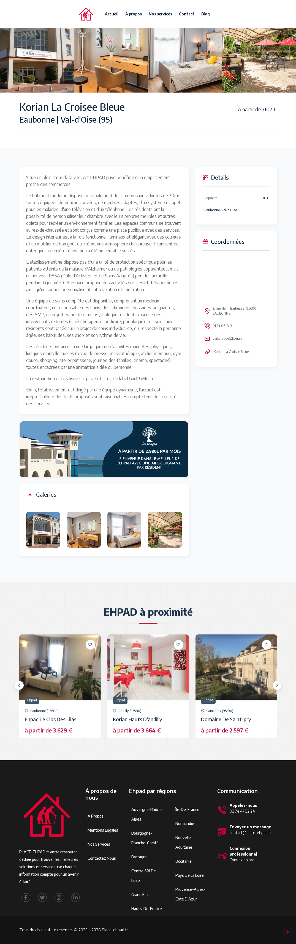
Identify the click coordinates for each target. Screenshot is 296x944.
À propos (133, 14)
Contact (186, 14)
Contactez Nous (102, 858)
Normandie (184, 823)
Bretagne (139, 856)
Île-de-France (187, 809)
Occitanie (183, 861)
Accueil (111, 14)
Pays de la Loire (189, 875)
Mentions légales (103, 830)
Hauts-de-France (146, 908)
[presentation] (19, 685)
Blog (205, 14)
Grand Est (139, 894)
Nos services (160, 14)
